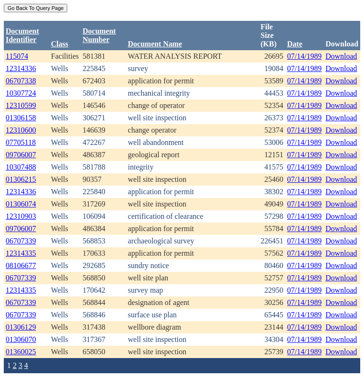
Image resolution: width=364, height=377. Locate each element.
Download (341, 56)
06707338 (21, 81)
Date (294, 44)
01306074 (21, 204)
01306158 (21, 118)
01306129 (21, 327)
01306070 (21, 339)
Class (59, 44)
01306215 (21, 179)
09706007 (21, 155)
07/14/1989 (304, 56)
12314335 (21, 253)
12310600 (21, 130)
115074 (17, 56)
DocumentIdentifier (22, 35)
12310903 (21, 216)
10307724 (21, 93)
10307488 (21, 167)
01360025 (21, 352)
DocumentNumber (99, 35)
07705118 (21, 142)
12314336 (21, 68)
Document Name (155, 44)
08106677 (21, 265)
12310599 (21, 105)
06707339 (21, 241)
